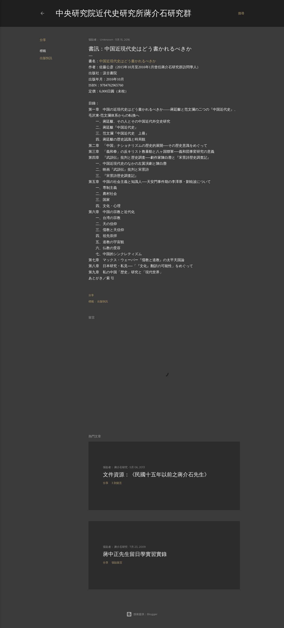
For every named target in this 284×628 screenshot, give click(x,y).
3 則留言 (117, 483)
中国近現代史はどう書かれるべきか (127, 61)
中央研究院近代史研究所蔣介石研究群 (123, 13)
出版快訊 (46, 58)
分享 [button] (43, 40)
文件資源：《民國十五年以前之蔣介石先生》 (156, 474)
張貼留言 (117, 562)
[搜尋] (241, 13)
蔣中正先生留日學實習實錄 (135, 554)
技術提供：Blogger (142, 614)
